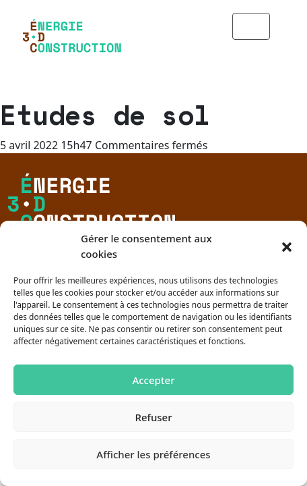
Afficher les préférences (153, 454)
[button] (287, 246)
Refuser (153, 417)
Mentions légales (86, 193)
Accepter (153, 380)
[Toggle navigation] (268, 26)
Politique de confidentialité (115, 214)
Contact (59, 171)
